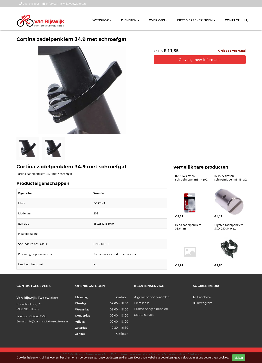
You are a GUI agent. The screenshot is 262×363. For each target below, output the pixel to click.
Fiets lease (142, 303)
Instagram (202, 303)
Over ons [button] (158, 20)
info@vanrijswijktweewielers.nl (65, 3)
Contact (232, 20)
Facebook (202, 297)
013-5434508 (29, 3)
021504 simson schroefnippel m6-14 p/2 (191, 177)
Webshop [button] (102, 20)
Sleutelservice (144, 315)
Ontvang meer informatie (199, 59)
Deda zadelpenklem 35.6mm (188, 226)
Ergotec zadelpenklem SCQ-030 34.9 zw (229, 226)
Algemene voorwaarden (152, 297)
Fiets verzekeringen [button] (196, 20)
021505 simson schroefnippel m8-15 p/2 (230, 177)
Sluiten (238, 357)
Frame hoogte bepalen (151, 309)
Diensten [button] (130, 20)
